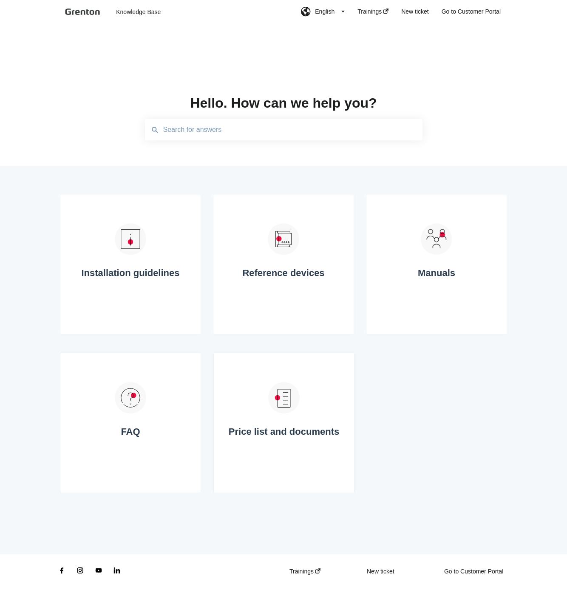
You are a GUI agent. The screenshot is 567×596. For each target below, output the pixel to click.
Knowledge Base (138, 12)
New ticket (380, 571)
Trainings (304, 571)
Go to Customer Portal (473, 571)
